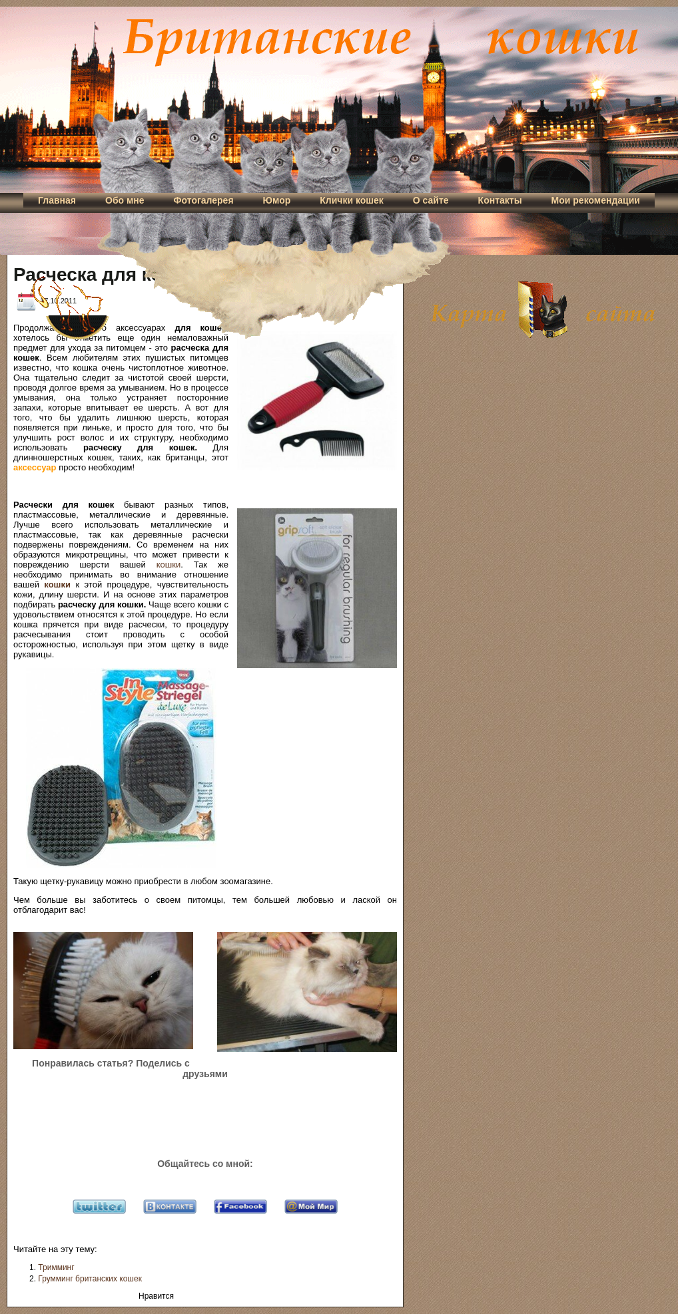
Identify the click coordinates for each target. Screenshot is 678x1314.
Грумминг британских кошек (90, 1278)
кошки (168, 565)
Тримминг (56, 1267)
